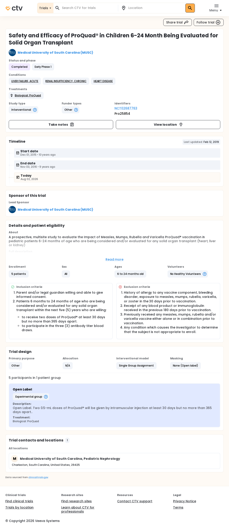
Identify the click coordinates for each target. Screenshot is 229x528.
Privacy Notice (184, 501)
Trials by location (19, 507)
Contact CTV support (134, 501)
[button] (25, 81)
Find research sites (76, 501)
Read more (115, 259)
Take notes (61, 124)
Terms (178, 507)
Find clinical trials (19, 501)
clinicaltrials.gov (38, 477)
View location (168, 124)
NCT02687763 (125, 108)
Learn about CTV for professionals (77, 509)
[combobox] (88, 8)
